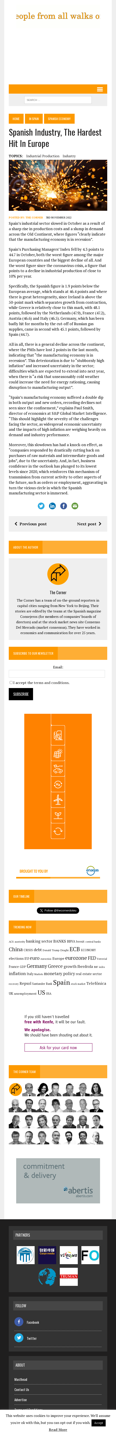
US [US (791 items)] (41, 992)
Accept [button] (98, 1423)
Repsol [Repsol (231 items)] (25, 983)
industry (69, 156)
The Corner (34, 217)
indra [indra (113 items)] (102, 967)
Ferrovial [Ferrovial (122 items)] (102, 958)
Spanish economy (62, 118)
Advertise (20, 1399)
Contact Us (21, 1389)
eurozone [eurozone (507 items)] (76, 957)
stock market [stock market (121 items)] (78, 983)
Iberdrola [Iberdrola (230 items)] (85, 966)
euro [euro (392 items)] (35, 958)
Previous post (30, 523)
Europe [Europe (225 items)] (58, 958)
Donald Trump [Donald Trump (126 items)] (51, 950)
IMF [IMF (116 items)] (96, 967)
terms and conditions (51, 682)
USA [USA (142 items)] (48, 994)
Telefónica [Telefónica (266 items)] (96, 983)
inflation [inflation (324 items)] (17, 973)
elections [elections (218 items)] (16, 958)
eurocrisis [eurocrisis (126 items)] (45, 958)
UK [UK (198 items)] (11, 993)
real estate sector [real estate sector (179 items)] (89, 974)
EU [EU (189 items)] (27, 958)
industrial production (42, 156)
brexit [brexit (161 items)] (80, 941)
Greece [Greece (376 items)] (55, 966)
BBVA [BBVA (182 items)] (71, 941)
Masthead (20, 1379)
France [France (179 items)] (14, 966)
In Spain (35, 118)
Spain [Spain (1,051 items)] (61, 982)
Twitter (25, 1338)
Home (16, 118)
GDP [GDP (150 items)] (23, 967)
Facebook (26, 1322)
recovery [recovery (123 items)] (14, 983)
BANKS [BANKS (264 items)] (59, 941)
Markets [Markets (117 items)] (38, 974)
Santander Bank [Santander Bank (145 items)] (42, 984)
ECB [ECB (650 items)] (74, 949)
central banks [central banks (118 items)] (93, 941)
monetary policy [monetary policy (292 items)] (59, 973)
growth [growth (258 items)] (70, 966)
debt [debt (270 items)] (38, 949)
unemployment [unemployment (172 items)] (25, 993)
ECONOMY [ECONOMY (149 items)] (88, 950)
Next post (89, 523)
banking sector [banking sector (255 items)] (39, 941)
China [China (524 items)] (16, 949)
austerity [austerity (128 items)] (20, 941)
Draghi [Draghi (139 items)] (64, 950)
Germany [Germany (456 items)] (37, 966)
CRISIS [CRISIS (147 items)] (28, 950)
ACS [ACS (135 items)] (11, 941)
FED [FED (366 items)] (92, 958)
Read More (58, 1429)
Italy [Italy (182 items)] (30, 974)
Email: (58, 667)
